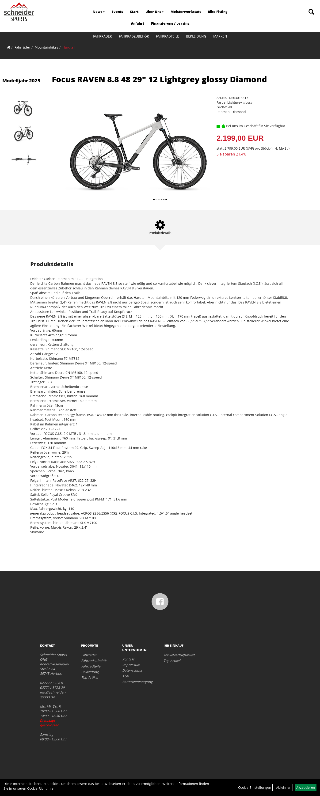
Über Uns (154, 11)
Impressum (131, 665)
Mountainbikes (46, 47)
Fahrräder (102, 36)
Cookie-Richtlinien (41, 788)
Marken (220, 36)
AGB (125, 676)
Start (134, 11)
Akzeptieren (305, 787)
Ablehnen (283, 787)
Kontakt (128, 659)
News (99, 11)
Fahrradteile (167, 36)
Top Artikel (89, 677)
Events (117, 11)
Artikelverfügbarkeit (179, 655)
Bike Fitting (217, 11)
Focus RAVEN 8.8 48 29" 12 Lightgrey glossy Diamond (159, 79)
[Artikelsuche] (311, 12)
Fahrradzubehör (134, 36)
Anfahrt (137, 23)
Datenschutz (132, 670)
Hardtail (69, 47)
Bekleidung (196, 36)
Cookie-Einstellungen (254, 787)
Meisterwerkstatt (186, 11)
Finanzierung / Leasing (170, 23)
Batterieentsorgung (137, 681)
